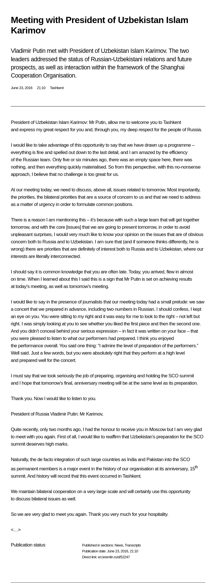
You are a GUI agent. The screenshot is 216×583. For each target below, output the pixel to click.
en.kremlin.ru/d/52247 (114, 557)
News (118, 545)
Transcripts (133, 545)
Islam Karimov (72, 122)
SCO (185, 459)
